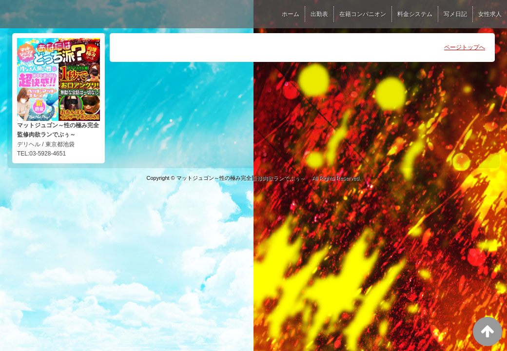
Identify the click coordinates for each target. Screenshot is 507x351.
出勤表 (319, 14)
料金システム (414, 14)
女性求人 (490, 14)
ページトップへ (464, 47)
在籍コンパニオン (362, 14)
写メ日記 (455, 14)
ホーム (290, 14)
